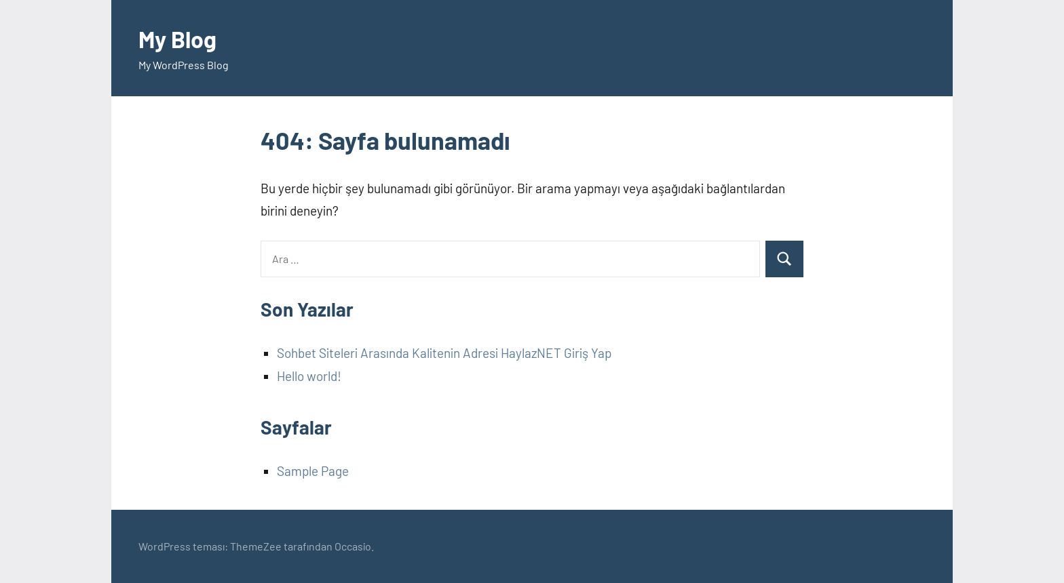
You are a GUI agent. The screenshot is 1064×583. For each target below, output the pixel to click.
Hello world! (309, 376)
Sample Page (313, 471)
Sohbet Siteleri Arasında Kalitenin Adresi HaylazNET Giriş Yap (444, 353)
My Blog (179, 38)
